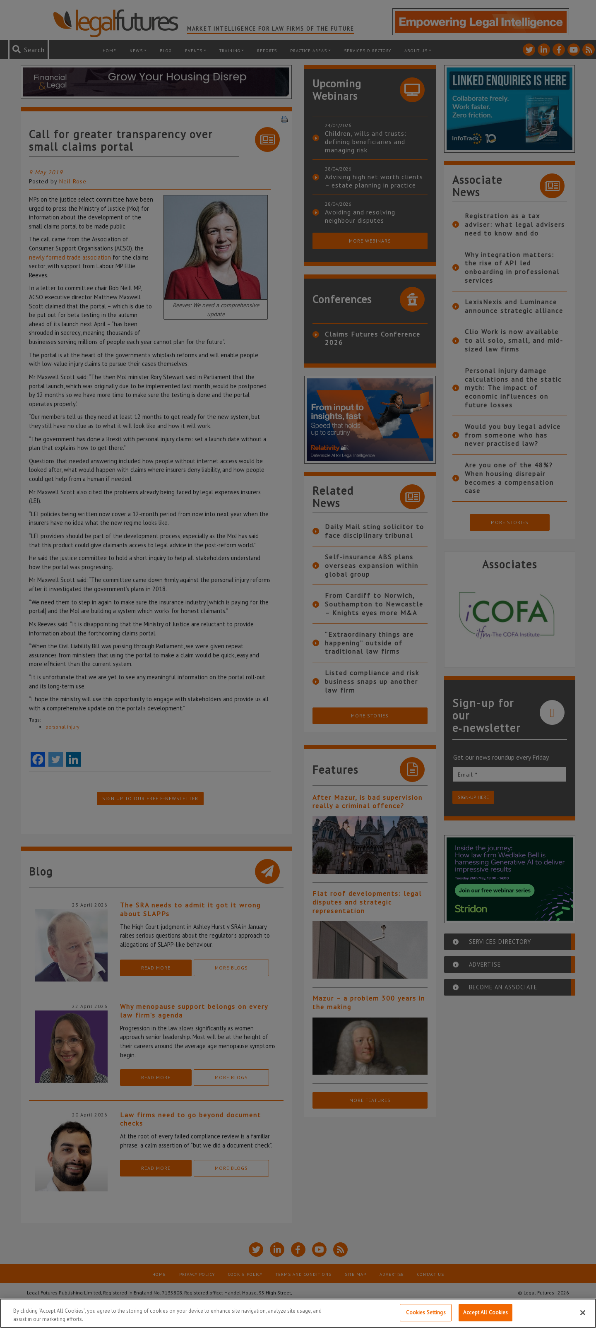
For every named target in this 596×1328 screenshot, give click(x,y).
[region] (298, 1313)
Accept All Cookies (485, 1312)
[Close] (583, 1313)
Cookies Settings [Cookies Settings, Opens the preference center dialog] (426, 1312)
